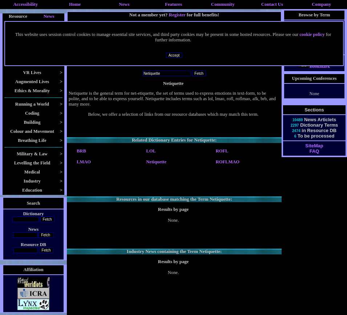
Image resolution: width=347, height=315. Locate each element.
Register (177, 14)
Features (173, 4)
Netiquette (156, 161)
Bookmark (314, 72)
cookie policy (311, 34)
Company (321, 4)
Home (75, 4)
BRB (81, 151)
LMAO (84, 161)
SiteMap (314, 152)
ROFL (222, 151)
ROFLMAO (227, 161)
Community (223, 4)
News (124, 4)
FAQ (314, 157)
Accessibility (25, 4)
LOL (151, 151)
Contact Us (272, 4)
